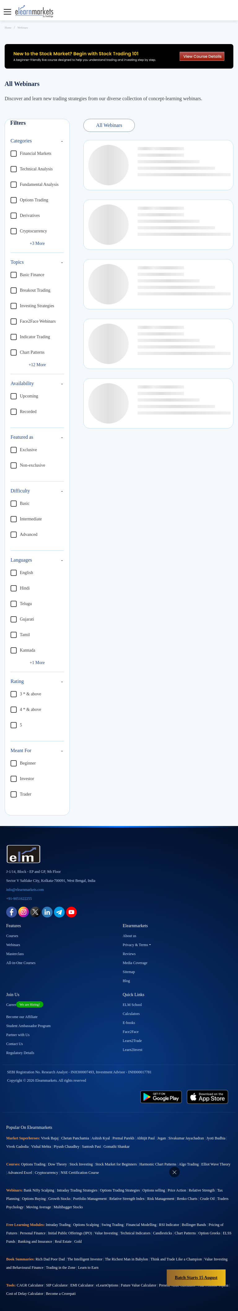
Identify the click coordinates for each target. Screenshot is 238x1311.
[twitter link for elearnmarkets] (35, 911)
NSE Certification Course (80, 1172)
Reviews (129, 954)
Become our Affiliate (21, 1017)
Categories (21, 140)
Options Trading (33, 1164)
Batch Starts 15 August (196, 1277)
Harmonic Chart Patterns (157, 1164)
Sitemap (129, 972)
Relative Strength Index (127, 1199)
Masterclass (15, 954)
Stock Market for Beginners (116, 1164)
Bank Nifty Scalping (39, 1190)
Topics (17, 262)
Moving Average (38, 1207)
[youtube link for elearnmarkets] (71, 911)
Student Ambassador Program (28, 1026)
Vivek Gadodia (17, 1146)
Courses (12, 936)
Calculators (131, 1014)
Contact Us (14, 1044)
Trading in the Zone (60, 1267)
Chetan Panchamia (75, 1138)
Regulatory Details (20, 1053)
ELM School (132, 1005)
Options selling (154, 1190)
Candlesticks (162, 1233)
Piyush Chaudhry (66, 1146)
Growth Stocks (59, 1199)
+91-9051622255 (19, 898)
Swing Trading (113, 1225)
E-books (129, 1023)
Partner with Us (17, 1035)
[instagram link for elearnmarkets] (23, 911)
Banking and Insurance (35, 1241)
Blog (126, 981)
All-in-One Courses (20, 963)
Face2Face (131, 1032)
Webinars (13, 945)
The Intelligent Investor (84, 1259)
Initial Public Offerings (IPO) (70, 1233)
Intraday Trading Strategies (77, 1190)
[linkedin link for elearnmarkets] (47, 911)
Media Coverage (135, 963)
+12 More (37, 364)
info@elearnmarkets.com (25, 889)
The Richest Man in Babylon (126, 1259)
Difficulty (20, 490)
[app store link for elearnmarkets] (207, 1096)
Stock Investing (81, 1164)
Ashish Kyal (100, 1138)
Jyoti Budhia (215, 1138)
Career (24, 1005)
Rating (17, 681)
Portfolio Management (90, 1199)
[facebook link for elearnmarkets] (11, 911)
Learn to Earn (88, 1267)
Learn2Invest (132, 1050)
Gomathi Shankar (117, 1146)
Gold (78, 1241)
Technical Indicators (135, 1233)
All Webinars (109, 125)
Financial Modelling (141, 1225)
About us (129, 936)
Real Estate (63, 1241)
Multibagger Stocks (68, 1207)
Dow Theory (57, 1164)
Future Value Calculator (138, 1285)
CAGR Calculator (30, 1285)
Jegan (161, 1138)
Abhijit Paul (146, 1138)
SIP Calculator (57, 1285)
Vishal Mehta (41, 1146)
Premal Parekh (123, 1138)
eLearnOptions (107, 1285)
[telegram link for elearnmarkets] (59, 911)
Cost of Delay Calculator (24, 1293)
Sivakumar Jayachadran (186, 1138)
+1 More (37, 662)
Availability (22, 383)
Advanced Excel (20, 1172)
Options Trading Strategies (120, 1190)
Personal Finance (32, 1233)
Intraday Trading (58, 1225)
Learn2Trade (132, 1041)
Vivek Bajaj (50, 1138)
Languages (21, 560)
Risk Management (160, 1199)
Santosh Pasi (91, 1146)
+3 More (37, 243)
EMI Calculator (82, 1285)
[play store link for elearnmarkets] (161, 1096)
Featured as (22, 437)
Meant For (21, 750)
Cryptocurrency (46, 1172)
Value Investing (106, 1233)
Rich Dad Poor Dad (50, 1259)
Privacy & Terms (135, 945)
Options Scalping (86, 1225)
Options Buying (34, 1199)
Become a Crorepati (61, 1293)
